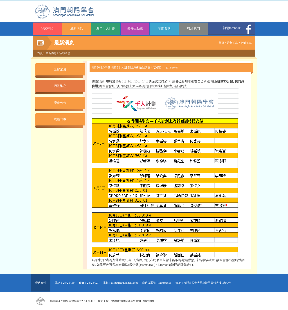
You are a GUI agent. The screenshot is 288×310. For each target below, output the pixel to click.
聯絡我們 (193, 28)
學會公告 (60, 102)
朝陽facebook (232, 28)
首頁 (221, 42)
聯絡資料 (40, 282)
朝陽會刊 (164, 28)
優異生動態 (135, 28)
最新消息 (76, 28)
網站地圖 (148, 301)
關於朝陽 (47, 28)
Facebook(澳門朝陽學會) (174, 265)
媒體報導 (60, 119)
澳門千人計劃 (105, 28)
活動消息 (246, 42)
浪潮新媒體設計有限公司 (126, 301)
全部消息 (60, 69)
